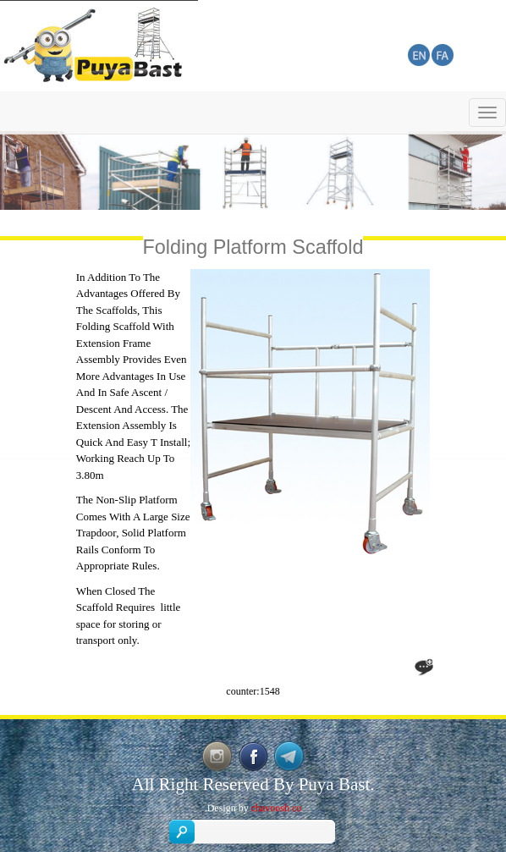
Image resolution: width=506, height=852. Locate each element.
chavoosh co (276, 808)
